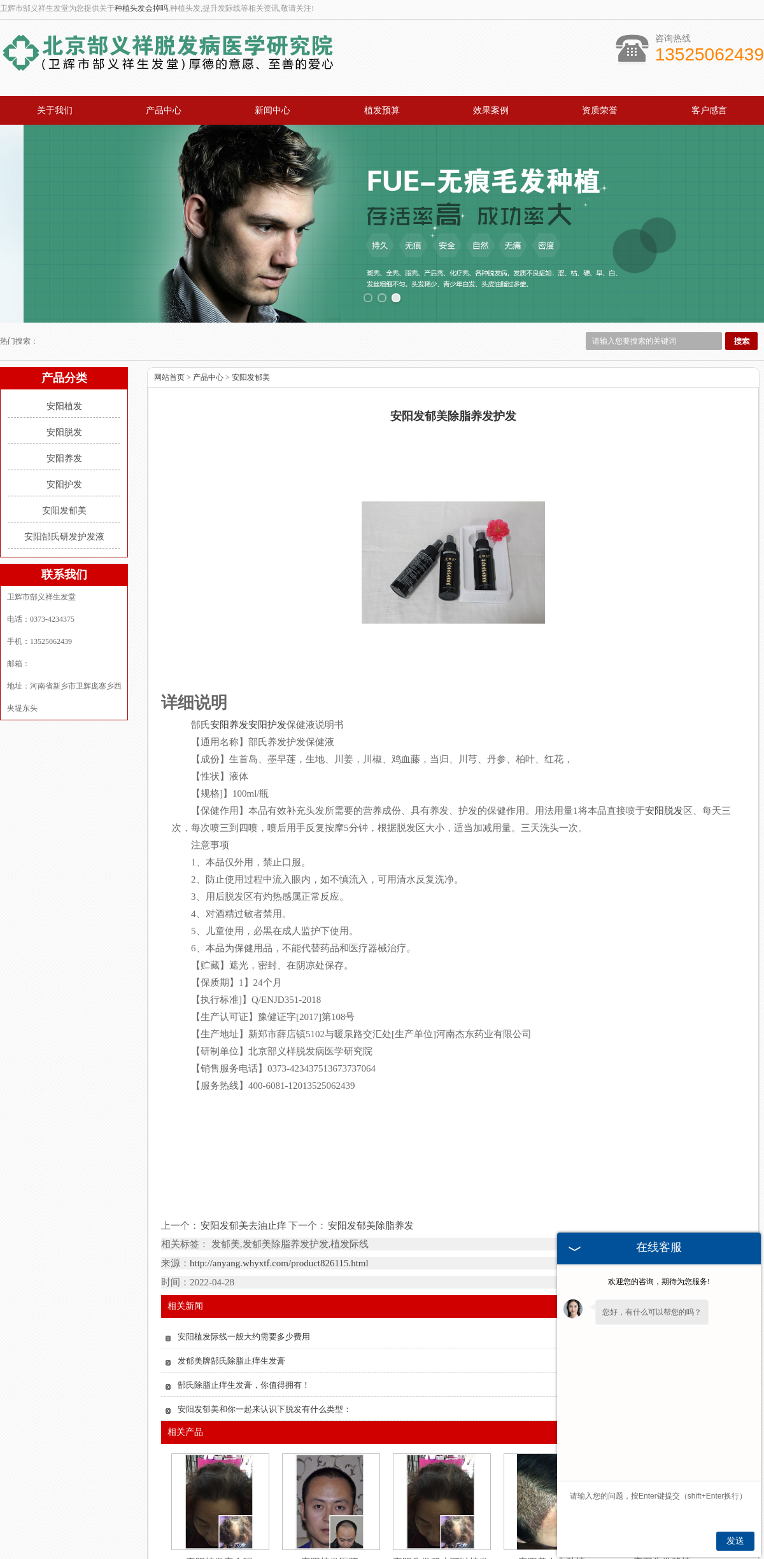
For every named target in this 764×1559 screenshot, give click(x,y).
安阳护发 (64, 415)
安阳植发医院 (329, 1493)
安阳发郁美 (64, 441)
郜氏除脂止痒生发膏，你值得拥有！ (244, 1315)
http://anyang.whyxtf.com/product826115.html (279, 1194)
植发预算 (382, 110)
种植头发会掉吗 (141, 8)
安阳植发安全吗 (219, 1493)
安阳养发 (64, 389)
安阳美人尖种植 (551, 1493)
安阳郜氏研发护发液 (64, 467)
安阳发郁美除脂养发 (370, 1155)
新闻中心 (272, 110)
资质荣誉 (600, 110)
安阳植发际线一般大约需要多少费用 (244, 1267)
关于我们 (55, 110)
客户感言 (709, 110)
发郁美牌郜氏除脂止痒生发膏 (231, 1291)
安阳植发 (64, 337)
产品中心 (163, 110)
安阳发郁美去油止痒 (243, 1155)
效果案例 (491, 110)
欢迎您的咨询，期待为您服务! (659, 1281)
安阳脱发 (64, 363)
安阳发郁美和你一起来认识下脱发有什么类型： (264, 1340)
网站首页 (169, 308)
